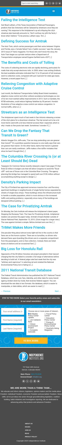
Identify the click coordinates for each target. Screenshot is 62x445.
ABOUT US (29, 423)
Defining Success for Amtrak (24, 41)
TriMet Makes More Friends (23, 227)
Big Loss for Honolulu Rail (22, 249)
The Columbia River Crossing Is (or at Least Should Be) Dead (31, 158)
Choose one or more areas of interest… (43, 311)
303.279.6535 (36, 374)
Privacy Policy (31, 437)
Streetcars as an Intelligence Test (27, 112)
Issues (27, 427)
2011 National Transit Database (26, 270)
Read (27, 433)
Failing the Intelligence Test (23, 20)
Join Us (28, 430)
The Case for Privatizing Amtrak (26, 206)
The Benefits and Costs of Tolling (27, 62)
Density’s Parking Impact (21, 182)
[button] (53, 11)
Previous (5, 291)
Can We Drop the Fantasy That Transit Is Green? (25, 133)
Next (58, 291)
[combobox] (32, 3)
